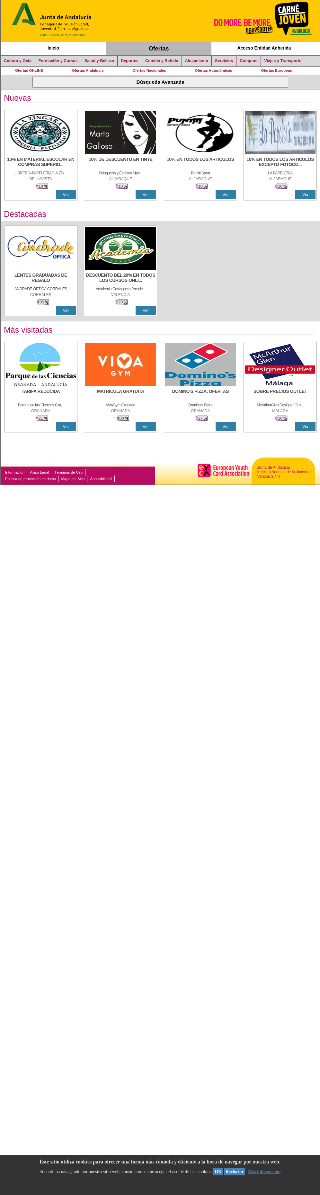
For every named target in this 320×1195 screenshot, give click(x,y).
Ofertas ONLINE (29, 70)
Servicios (224, 61)
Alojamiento (196, 61)
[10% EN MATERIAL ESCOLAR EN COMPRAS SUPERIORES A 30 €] (40, 162)
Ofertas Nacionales (149, 70)
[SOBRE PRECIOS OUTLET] (280, 394)
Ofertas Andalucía (87, 70)
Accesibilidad (100, 479)
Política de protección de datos (30, 479)
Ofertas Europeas (276, 70)
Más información (264, 1171)
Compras (248, 61)
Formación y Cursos (58, 61)
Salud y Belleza (99, 61)
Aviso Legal (39, 472)
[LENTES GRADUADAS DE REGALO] (40, 278)
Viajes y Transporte (282, 61)
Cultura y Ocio (18, 61)
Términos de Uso (69, 472)
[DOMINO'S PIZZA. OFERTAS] (200, 394)
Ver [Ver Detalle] (66, 194)
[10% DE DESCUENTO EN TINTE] (120, 162)
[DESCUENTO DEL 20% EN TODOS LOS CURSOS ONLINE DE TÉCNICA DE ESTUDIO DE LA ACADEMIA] (120, 278)
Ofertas (159, 48)
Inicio (53, 48)
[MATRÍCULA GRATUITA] (120, 394)
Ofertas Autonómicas (213, 70)
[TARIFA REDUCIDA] (40, 394)
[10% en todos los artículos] (200, 162)
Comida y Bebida (161, 61)
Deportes (129, 61)
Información (14, 472)
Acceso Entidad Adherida (264, 48)
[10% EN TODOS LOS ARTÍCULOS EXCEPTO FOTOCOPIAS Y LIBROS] (280, 162)
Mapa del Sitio (72, 479)
